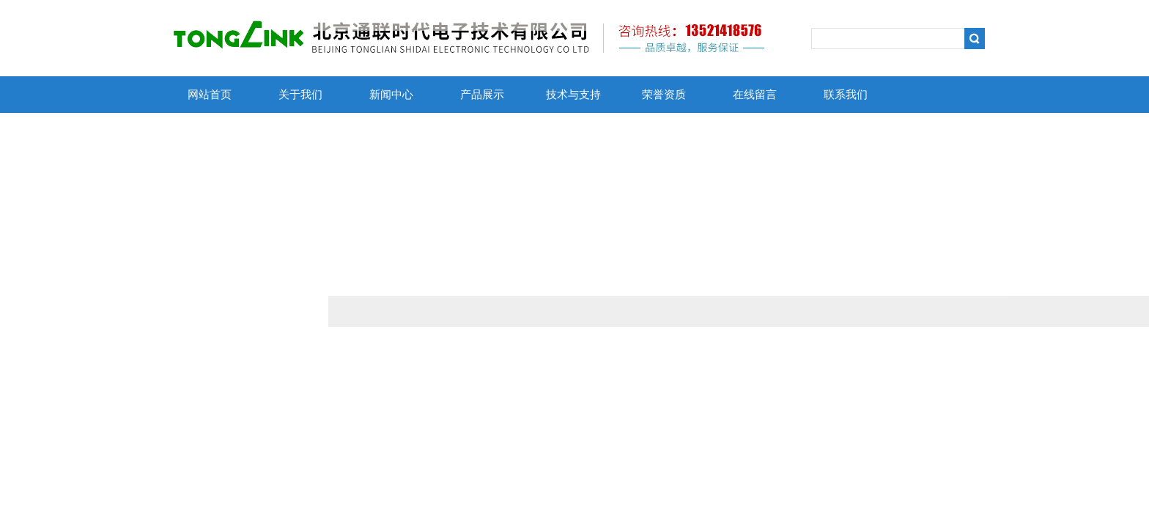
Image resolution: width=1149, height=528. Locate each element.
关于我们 (300, 94)
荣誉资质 (664, 94)
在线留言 (755, 94)
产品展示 (482, 94)
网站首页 (210, 94)
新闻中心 (391, 94)
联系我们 (846, 94)
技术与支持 (573, 94)
